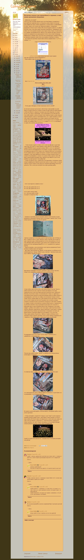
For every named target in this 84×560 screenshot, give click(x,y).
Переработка (15, 197)
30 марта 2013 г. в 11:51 (36, 454)
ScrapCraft (30, 81)
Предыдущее (58, 553)
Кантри (20, 159)
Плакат (20, 199)
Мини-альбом (15, 180)
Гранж (28, 447)
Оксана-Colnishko (33, 465)
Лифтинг (19, 169)
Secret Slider (15, 249)
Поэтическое (51, 121)
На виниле (19, 182)
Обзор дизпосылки (17, 185)
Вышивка (19, 136)
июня (17, 66)
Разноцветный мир (41, 121)
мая (16, 68)
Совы (19, 214)
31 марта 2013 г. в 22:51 (43, 486)
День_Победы (19, 139)
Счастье (20, 223)
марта (17, 72)
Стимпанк (19, 221)
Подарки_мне (15, 200)
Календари (14, 159)
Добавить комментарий (29, 520)
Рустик (17, 210)
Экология (14, 243)
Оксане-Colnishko (34, 56)
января (17, 112)
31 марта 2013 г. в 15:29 (43, 465)
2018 (15, 43)
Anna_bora (29, 476)
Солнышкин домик (23, 6)
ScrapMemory (58, 38)
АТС (20, 129)
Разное (20, 206)
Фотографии (19, 230)
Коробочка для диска (17, 165)
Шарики (16, 239)
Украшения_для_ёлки (16, 229)
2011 (15, 117)
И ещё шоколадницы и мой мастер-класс (18, 91)
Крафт (14, 168)
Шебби (20, 239)
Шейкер (20, 240)
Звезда (20, 154)
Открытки (32, 447)
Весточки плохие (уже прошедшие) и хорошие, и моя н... (18, 106)
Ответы (30, 462)
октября (17, 60)
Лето (17, 168)
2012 (15, 115)
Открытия (19, 191)
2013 (15, 54)
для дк (19, 143)
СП (20, 214)
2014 (15, 52)
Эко (20, 242)
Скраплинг (19, 213)
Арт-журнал (15, 129)
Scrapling (19, 247)
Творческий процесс (17, 224)
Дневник (14, 152)
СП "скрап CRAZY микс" (17, 216)
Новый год (15, 184)
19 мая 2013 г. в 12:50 (35, 502)
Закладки (19, 152)
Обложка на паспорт (17, 187)
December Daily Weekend (17, 244)
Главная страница (42, 553)
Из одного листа (16, 155)
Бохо (14, 135)
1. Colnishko (43, 86)
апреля (17, 70)
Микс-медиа (16, 178)
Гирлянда (14, 138)
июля (17, 64)
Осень (15, 190)
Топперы (17, 226)
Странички (15, 223)
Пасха (20, 196)
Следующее (27, 553)
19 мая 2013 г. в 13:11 (43, 511)
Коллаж (14, 161)
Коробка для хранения (17, 164)
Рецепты (14, 210)
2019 (15, 41)
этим (30, 40)
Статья (16, 220)
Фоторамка (15, 232)
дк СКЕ (18, 142)
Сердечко (19, 210)
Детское (14, 141)
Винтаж (20, 135)
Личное (14, 171)
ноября (17, 58)
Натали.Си (46, 244)
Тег (13, 226)
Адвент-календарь (16, 122)
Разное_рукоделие (16, 207)
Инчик (20, 158)
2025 (15, 35)
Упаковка (14, 230)
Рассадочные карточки (17, 209)
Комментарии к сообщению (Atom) (36, 556)
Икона (20, 155)
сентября (17, 62)
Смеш (17, 214)
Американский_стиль (16, 128)
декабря (17, 56)
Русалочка (29, 454)
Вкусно (14, 136)
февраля (17, 110)
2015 (15, 50)
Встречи (16, 136)
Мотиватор (15, 181)
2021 (15, 37)
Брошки (16, 135)
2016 (15, 48)
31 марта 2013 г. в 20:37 (36, 476)
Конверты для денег (17, 162)
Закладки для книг (16, 154)
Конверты (19, 161)
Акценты (20, 123)
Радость (14, 206)
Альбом (14, 125)
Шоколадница (16, 242)
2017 (15, 46)
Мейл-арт (19, 177)
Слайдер (14, 214)
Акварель (14, 123)
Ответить (29, 459)
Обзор (20, 184)
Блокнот (19, 134)
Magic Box (15, 246)
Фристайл (19, 234)
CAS (20, 243)
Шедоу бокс (15, 240)
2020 (15, 39)
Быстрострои (17, 101)
